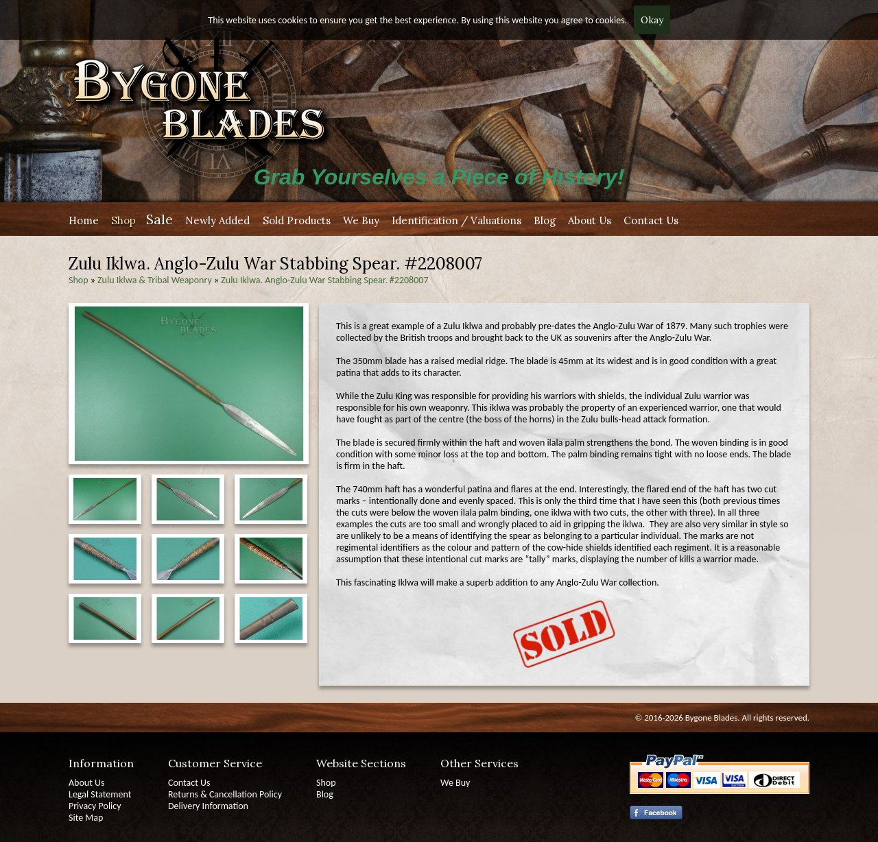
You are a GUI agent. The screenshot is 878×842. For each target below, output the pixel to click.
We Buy (361, 220)
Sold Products (297, 220)
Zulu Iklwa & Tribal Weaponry (154, 280)
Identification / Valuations (456, 220)
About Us (589, 220)
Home (84, 220)
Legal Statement (100, 794)
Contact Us (651, 220)
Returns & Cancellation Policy (225, 794)
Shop (123, 220)
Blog (545, 220)
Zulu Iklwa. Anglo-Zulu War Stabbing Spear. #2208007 (324, 280)
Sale (159, 219)
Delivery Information (208, 806)
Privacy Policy (95, 806)
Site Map (86, 817)
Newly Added (217, 220)
